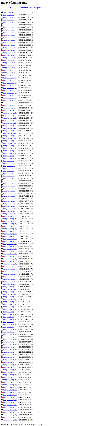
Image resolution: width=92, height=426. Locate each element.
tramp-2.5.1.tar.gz (8, 352)
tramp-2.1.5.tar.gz (8, 135)
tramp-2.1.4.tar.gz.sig (9, 133)
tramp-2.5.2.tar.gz (8, 357)
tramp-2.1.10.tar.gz (9, 161)
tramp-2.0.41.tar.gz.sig (10, 27)
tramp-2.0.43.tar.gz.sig (10, 37)
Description (37, 8)
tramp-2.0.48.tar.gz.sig (10, 62)
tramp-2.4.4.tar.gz (8, 337)
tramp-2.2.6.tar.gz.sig (9, 249)
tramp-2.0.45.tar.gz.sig (10, 47)
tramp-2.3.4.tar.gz (8, 307)
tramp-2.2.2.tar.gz (8, 226)
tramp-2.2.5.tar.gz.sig (9, 244)
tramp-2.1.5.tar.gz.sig (9, 138)
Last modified (23, 8)
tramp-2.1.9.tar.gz (8, 156)
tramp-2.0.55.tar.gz (9, 95)
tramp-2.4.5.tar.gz (8, 342)
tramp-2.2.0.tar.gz (8, 216)
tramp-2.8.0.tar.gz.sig (9, 415)
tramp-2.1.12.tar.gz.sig (10, 173)
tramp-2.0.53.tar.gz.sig (10, 88)
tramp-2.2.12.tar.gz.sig (10, 279)
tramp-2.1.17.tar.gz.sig (10, 198)
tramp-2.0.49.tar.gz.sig (10, 68)
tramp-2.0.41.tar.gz (9, 25)
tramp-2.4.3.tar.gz (8, 332)
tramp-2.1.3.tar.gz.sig (9, 128)
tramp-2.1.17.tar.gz (9, 196)
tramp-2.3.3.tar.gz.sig (9, 304)
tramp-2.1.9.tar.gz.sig (9, 158)
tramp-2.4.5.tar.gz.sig (9, 344)
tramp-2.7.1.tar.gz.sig (9, 400)
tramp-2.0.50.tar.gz (9, 70)
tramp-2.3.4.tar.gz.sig (9, 309)
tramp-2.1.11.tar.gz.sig (10, 168)
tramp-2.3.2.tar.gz (8, 296)
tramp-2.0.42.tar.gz (9, 30)
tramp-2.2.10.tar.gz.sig (10, 269)
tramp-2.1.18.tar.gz (9, 201)
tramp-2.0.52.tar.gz (9, 80)
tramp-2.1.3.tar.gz (8, 125)
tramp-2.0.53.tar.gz (9, 85)
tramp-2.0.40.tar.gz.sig (10, 22)
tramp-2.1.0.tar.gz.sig (9, 113)
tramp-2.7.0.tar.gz (8, 392)
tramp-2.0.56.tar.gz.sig (10, 103)
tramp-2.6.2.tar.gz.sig (9, 385)
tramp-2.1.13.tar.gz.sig (10, 178)
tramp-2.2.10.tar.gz (9, 266)
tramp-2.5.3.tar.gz (8, 362)
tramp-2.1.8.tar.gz (8, 151)
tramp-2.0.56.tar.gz (9, 100)
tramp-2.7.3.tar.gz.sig (9, 410)
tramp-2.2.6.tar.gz (8, 246)
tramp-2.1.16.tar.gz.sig (10, 193)
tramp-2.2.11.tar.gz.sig (10, 274)
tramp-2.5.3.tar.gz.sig (9, 364)
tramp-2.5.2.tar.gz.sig (9, 359)
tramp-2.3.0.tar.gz (8, 286)
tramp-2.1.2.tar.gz (8, 120)
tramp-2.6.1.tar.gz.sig (9, 380)
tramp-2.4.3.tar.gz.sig (9, 334)
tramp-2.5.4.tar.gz (8, 367)
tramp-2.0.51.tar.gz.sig (10, 78)
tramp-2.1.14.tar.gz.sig (10, 183)
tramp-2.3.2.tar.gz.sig (9, 299)
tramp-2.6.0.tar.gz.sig (9, 374)
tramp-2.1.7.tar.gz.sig (9, 148)
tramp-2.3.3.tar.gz (8, 302)
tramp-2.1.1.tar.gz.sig (9, 118)
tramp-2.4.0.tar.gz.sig (9, 319)
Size (31, 8)
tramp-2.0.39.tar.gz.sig (10, 17)
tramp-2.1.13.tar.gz (9, 176)
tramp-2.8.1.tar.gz (8, 417)
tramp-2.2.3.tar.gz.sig (9, 234)
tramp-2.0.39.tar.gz (9, 15)
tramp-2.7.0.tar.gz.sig (9, 395)
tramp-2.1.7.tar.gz (8, 146)
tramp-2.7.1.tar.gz (8, 397)
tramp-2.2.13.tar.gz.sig (10, 284)
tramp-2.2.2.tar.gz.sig (9, 229)
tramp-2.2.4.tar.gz (8, 236)
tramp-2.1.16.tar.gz (9, 191)
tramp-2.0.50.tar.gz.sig (10, 73)
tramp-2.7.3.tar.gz (8, 407)
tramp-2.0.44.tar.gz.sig (10, 42)
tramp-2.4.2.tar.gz (8, 327)
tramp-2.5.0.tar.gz (8, 347)
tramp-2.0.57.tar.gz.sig (10, 108)
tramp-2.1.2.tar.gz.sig (9, 123)
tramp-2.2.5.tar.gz (8, 241)
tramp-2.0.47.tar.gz (9, 55)
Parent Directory (8, 12)
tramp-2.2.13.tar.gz (9, 281)
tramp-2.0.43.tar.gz (9, 35)
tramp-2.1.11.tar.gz (9, 166)
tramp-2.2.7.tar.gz (8, 251)
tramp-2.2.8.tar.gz (8, 256)
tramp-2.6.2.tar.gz (8, 382)
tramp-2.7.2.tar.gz (8, 402)
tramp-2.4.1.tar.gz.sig (9, 324)
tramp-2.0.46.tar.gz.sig (10, 52)
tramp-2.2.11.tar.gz (9, 271)
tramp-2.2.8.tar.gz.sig (9, 259)
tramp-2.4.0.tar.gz (8, 317)
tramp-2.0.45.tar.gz (9, 45)
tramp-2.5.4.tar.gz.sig (9, 369)
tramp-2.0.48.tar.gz (9, 60)
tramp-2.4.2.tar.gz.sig (9, 329)
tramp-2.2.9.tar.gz (8, 261)
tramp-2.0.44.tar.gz (9, 40)
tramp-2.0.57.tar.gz (9, 105)
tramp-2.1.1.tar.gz (8, 115)
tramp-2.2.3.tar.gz (8, 231)
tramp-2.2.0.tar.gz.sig (9, 218)
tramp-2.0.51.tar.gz (9, 75)
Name (10, 8)
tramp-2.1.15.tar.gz (9, 186)
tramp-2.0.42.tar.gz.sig (10, 32)
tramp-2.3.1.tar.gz (8, 291)
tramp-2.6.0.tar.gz (8, 372)
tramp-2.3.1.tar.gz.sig (9, 294)
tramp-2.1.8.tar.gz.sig (9, 153)
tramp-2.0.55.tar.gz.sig (10, 98)
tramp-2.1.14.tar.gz (9, 181)
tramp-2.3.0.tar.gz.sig (9, 289)
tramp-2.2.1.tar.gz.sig (9, 224)
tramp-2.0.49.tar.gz (9, 65)
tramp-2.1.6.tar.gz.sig (9, 143)
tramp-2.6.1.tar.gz (8, 377)
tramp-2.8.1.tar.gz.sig (9, 420)
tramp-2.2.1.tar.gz (8, 221)
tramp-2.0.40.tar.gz (9, 20)
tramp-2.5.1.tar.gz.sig (9, 354)
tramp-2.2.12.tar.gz (9, 276)
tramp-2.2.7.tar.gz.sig (9, 254)
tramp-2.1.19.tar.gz (9, 206)
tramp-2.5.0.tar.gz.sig (9, 349)
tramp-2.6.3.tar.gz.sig (9, 390)
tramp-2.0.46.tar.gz (9, 50)
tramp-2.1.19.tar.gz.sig (10, 208)
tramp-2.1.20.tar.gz (9, 211)
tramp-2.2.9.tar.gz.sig (9, 264)
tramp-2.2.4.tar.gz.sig (9, 239)
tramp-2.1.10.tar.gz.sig (10, 163)
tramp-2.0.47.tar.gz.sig (10, 57)
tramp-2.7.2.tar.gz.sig (9, 405)
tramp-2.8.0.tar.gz (8, 412)
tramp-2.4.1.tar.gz (8, 322)
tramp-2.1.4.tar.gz (8, 130)
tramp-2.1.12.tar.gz (9, 171)
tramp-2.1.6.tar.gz (8, 140)
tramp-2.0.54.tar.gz (9, 90)
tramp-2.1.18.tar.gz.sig (10, 203)
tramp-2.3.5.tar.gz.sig (9, 314)
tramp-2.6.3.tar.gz (8, 387)
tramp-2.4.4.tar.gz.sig (9, 339)
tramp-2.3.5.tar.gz (8, 312)
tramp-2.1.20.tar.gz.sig (10, 213)
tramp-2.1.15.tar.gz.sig (10, 188)
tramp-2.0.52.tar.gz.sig (10, 83)
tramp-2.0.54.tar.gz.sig (10, 93)
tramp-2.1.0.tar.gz (8, 110)
